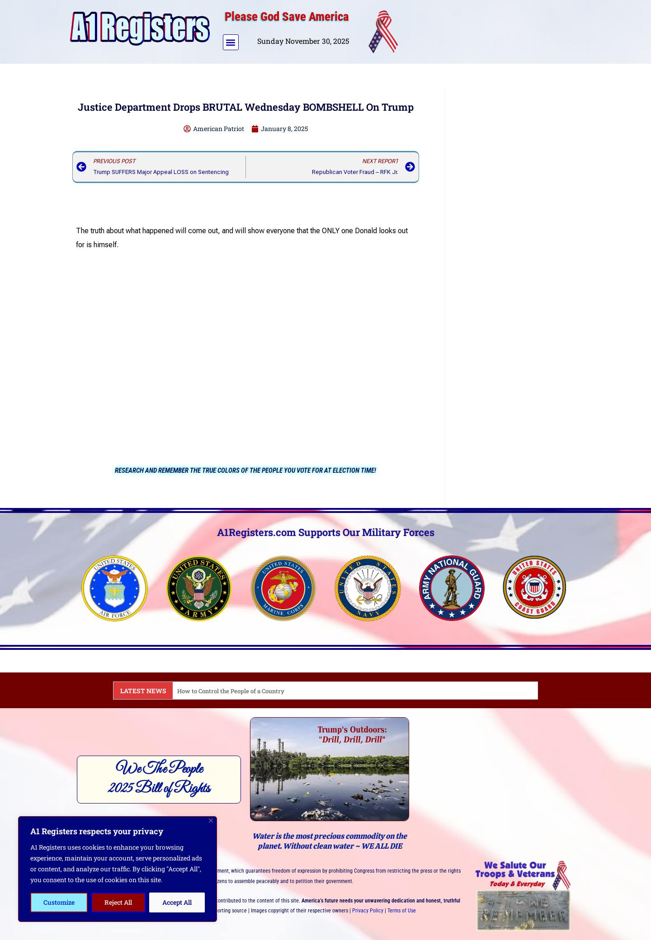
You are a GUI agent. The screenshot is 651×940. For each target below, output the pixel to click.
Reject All (118, 902)
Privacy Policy (367, 910)
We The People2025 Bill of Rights (159, 779)
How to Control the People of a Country (234, 690)
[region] (117, 869)
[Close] (211, 820)
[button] (231, 42)
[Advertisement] (494, 29)
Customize (59, 902)
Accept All (177, 902)
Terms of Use (401, 910)
